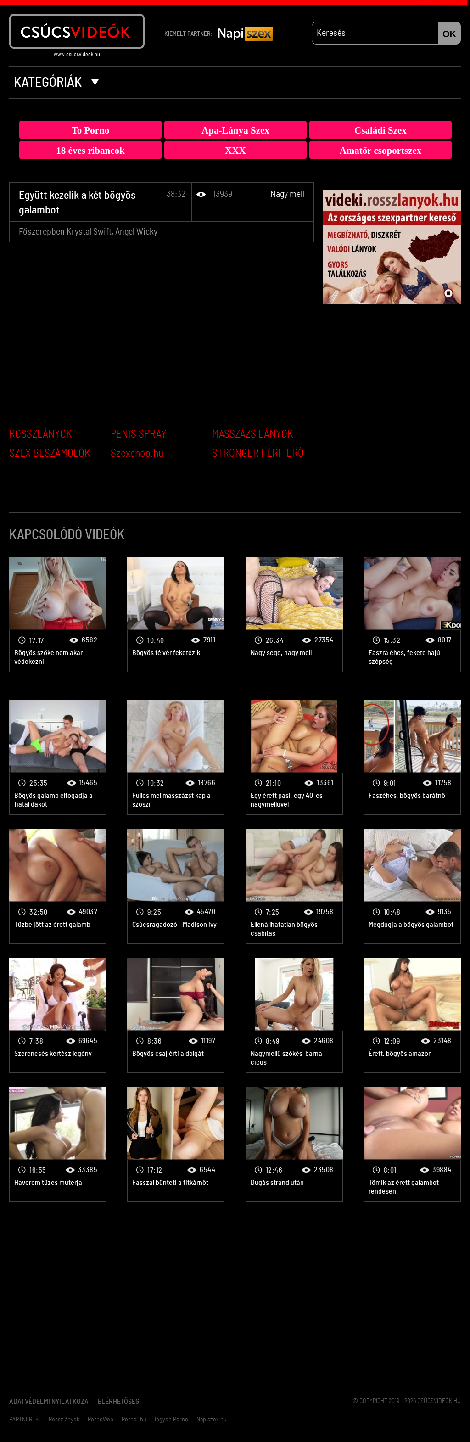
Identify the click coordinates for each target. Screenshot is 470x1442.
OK (449, 34)
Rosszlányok (64, 1419)
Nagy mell (287, 194)
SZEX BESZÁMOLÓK (49, 453)
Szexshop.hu (137, 453)
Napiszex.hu (211, 1419)
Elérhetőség (119, 1401)
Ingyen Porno (171, 1419)
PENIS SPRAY (139, 434)
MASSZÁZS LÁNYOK (252, 434)
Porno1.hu (134, 1419)
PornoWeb (100, 1419)
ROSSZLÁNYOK (40, 434)
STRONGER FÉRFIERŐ (258, 453)
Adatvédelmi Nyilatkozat (50, 1401)
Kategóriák (56, 83)
